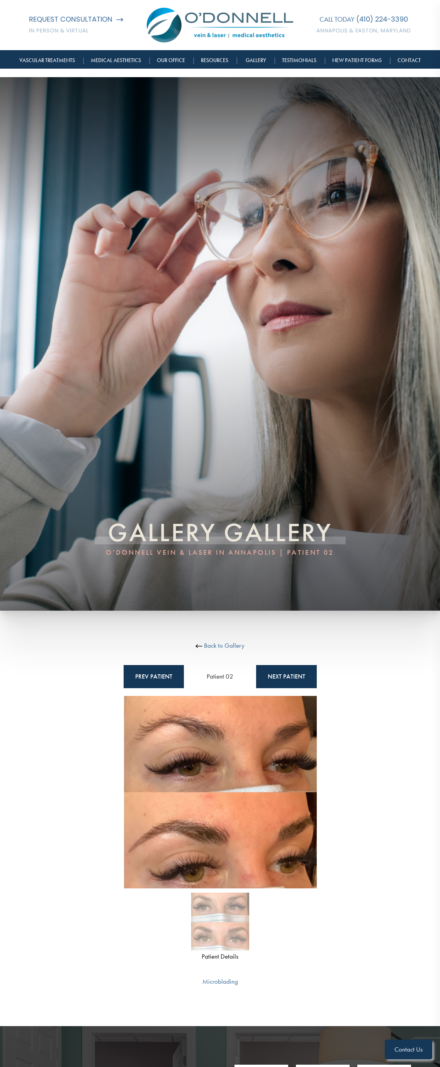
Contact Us (408, 1049)
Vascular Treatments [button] (47, 60)
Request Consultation (76, 19)
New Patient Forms (357, 60)
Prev (153, 676)
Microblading (220, 981)
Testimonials (299, 60)
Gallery (256, 60)
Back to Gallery (220, 645)
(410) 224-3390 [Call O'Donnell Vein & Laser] (382, 19)
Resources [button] (214, 60)
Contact (409, 60)
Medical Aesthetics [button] (116, 60)
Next (286, 676)
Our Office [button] (171, 60)
